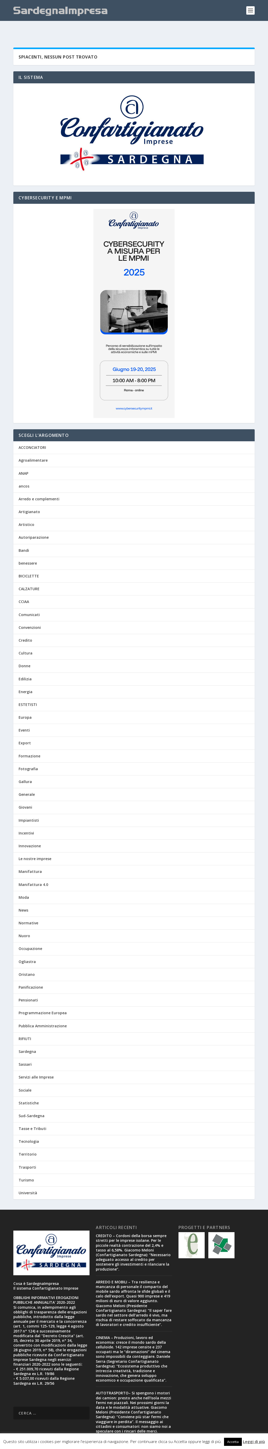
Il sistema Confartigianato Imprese (45, 1272)
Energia (25, 675)
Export (25, 726)
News (23, 893)
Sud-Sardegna (31, 1099)
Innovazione (30, 829)
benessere (28, 546)
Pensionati (28, 983)
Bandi (24, 534)
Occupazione (30, 932)
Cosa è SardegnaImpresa (36, 1267)
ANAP (23, 457)
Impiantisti (29, 804)
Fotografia (28, 752)
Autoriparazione (34, 521)
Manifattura (30, 855)
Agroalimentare (33, 444)
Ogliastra (27, 945)
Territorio (28, 1137)
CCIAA (24, 585)
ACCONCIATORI (32, 431)
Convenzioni (30, 611)
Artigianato (29, 495)
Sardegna (27, 1035)
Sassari (25, 1048)
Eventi (24, 713)
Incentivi (26, 816)
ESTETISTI (28, 688)
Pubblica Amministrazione (43, 1009)
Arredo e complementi (39, 482)
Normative (28, 906)
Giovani (25, 791)
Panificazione (31, 971)
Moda (24, 881)
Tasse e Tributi (32, 1112)
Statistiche (29, 1086)
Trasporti (27, 1151)
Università (28, 1176)
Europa (25, 701)
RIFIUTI (25, 1022)
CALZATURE (29, 572)
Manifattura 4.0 (33, 868)
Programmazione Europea (43, 996)
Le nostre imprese (35, 842)
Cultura (25, 636)
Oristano (27, 958)
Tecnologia (29, 1125)
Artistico (26, 508)
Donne (24, 649)
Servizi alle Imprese (36, 1060)
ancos (24, 469)
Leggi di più (254, 1441)
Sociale (25, 1073)
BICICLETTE (29, 559)
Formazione (29, 739)
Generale (27, 778)
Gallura (25, 765)
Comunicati (29, 598)
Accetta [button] (233, 1441)
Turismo (26, 1163)
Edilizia (25, 662)
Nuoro (24, 919)
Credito (25, 624)
